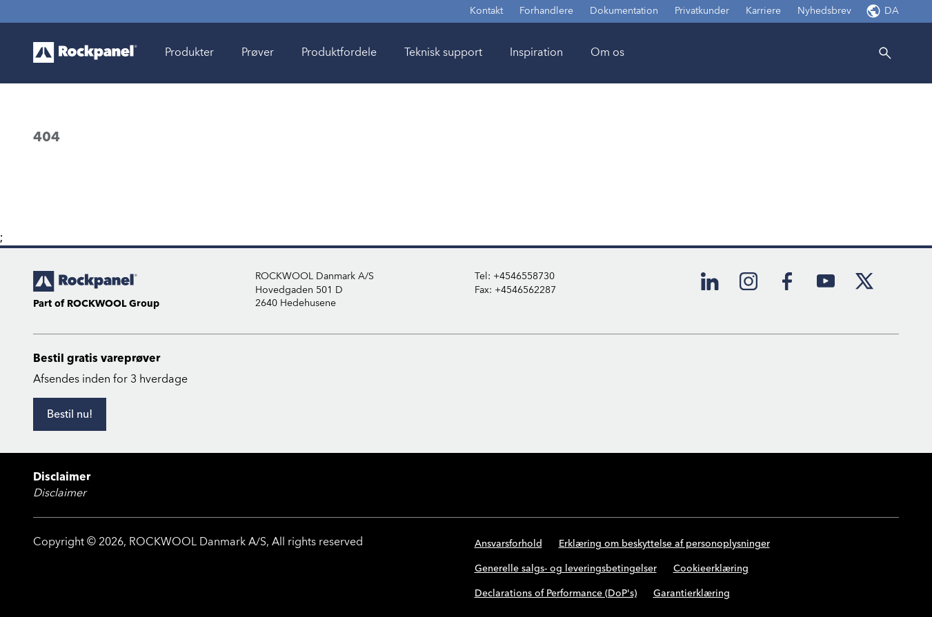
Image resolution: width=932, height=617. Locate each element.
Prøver (257, 52)
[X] (864, 281)
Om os (607, 52)
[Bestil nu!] (69, 414)
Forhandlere (546, 11)
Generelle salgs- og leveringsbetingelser (566, 568)
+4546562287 (525, 290)
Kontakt (486, 11)
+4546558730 (524, 276)
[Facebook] (787, 281)
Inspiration (536, 52)
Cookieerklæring (710, 568)
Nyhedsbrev (824, 11)
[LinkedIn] (710, 281)
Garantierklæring (691, 593)
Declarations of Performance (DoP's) (556, 593)
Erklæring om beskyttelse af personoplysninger (664, 544)
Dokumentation (624, 11)
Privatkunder (702, 11)
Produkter (189, 52)
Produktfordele (339, 52)
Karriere (763, 11)
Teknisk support (443, 52)
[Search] (885, 53)
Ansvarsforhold (508, 544)
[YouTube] (826, 281)
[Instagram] (748, 281)
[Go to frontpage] (85, 53)
